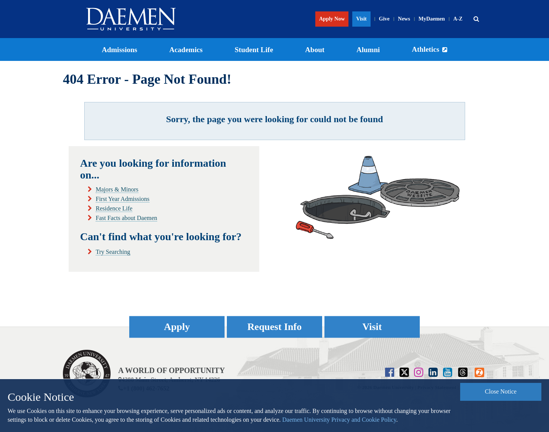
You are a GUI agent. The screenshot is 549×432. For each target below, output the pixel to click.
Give (384, 19)
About (314, 50)
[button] (476, 19)
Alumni (368, 50)
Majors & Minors (117, 189)
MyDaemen (432, 19)
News (404, 19)
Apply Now (332, 19)
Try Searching (113, 252)
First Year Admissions (122, 199)
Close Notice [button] (501, 391)
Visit (361, 19)
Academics (186, 50)
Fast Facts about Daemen (126, 218)
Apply (177, 326)
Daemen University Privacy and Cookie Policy (339, 419)
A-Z (457, 19)
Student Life (254, 50)
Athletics (425, 49)
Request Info (274, 326)
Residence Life (114, 208)
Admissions (119, 50)
